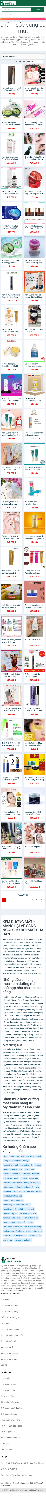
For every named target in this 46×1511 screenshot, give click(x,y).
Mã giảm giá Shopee (9, 1359)
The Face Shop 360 (25, 1483)
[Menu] (42, 3)
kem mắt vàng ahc (10, 1214)
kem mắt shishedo (31, 1218)
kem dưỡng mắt (19, 1191)
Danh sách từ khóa (9, 1341)
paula (16, 1178)
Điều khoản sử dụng (9, 1311)
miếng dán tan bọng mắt (24, 1187)
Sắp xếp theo (20, 61)
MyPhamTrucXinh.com (18, 1490)
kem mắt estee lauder (23, 1240)
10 (41, 900)
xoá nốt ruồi (8, 1240)
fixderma (6, 1218)
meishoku (7, 1235)
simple (30, 1222)
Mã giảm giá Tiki (8, 1347)
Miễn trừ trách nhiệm (10, 1317)
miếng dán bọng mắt (32, 1183)
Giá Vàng (36, 1483)
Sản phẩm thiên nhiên (10, 1402)
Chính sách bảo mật (9, 1306)
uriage (28, 1231)
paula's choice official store (13, 1231)
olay (37, 1187)
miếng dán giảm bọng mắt (31, 1156)
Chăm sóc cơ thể (8, 1390)
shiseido (38, 1165)
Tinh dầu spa (6, 1449)
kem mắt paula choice (11, 1174)
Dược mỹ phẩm (7, 1396)
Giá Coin (6, 1486)
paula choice (14, 1156)
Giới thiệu (5, 1300)
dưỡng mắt (33, 1178)
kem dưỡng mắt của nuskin (13, 1205)
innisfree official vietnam (12, 1183)
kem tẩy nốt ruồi (35, 1235)
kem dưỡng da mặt (10, 1165)
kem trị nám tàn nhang (32, 1227)
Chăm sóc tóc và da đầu (11, 1408)
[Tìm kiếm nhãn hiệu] (16, 9)
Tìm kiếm (37, 9)
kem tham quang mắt (28, 1214)
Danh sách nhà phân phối (12, 1335)
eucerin (39, 1191)
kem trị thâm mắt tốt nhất (13, 1209)
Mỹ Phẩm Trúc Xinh (36, 1490)
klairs (28, 1205)
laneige (26, 1161)
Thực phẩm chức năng (10, 1420)
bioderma (7, 1191)
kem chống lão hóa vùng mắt (14, 1222)
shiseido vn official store (12, 1227)
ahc (13, 1218)
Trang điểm (6, 1378)
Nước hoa (5, 1443)
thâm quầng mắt (26, 1165)
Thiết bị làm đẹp (8, 1432)
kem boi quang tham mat (12, 1169)
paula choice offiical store (13, 1200)
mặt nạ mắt (7, 1178)
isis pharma (37, 1231)
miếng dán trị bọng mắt (12, 1161)
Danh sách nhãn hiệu (10, 1329)
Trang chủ (4, 15)
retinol (19, 1218)
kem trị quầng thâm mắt (12, 1196)
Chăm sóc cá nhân (9, 1414)
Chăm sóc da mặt (15, 15)
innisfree (24, 1178)
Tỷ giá (15, 1483)
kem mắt (30, 1191)
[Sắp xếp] (34, 61)
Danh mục (5, 1323)
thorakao (35, 1174)
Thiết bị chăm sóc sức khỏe (13, 1426)
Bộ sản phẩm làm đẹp (10, 1438)
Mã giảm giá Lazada (9, 1353)
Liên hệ (4, 1365)
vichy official (29, 1169)
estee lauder (8, 1187)
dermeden (26, 1174)
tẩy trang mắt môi (19, 1235)
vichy (5, 1156)
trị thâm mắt (29, 1209)
